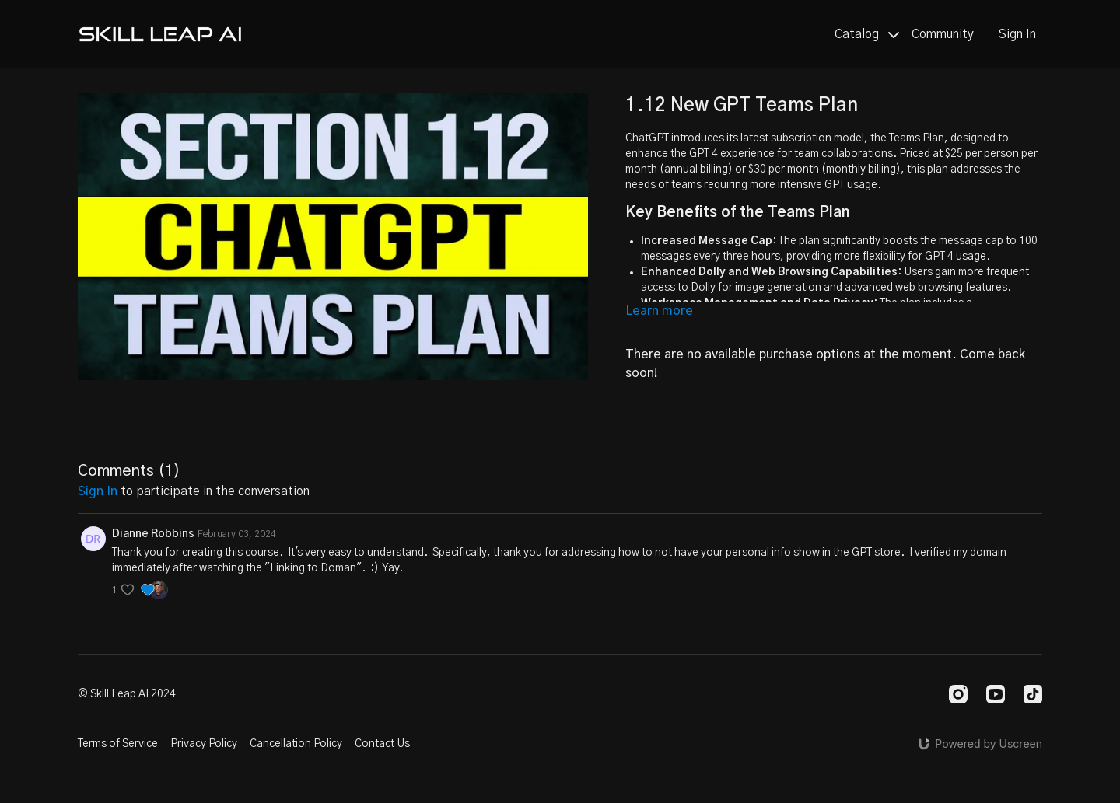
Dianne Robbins (153, 534)
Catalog (867, 34)
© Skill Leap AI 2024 (127, 694)
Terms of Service (118, 743)
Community (943, 34)
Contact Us (382, 743)
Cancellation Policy (296, 743)
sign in (97, 491)
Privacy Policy (203, 743)
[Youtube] (995, 694)
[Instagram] (958, 694)
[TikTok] (1033, 694)
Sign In (1017, 34)
